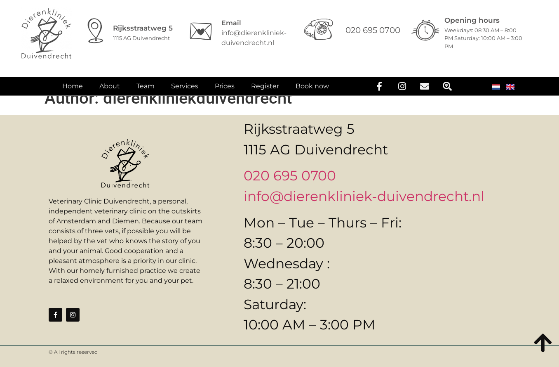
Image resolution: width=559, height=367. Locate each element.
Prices (225, 92)
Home (72, 92)
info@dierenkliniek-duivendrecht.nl (364, 196)
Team (145, 92)
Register (265, 92)
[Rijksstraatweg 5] (95, 31)
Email (231, 23)
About (109, 92)
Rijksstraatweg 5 (143, 28)
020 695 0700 (290, 175)
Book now (312, 92)
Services (184, 92)
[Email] (201, 31)
